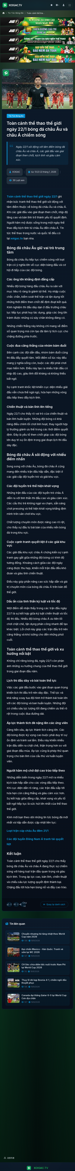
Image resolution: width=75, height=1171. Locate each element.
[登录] (63, 5)
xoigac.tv (16, 238)
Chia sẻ (23, 905)
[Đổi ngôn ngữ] (57, 5)
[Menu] (70, 5)
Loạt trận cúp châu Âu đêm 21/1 (28, 830)
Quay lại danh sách (54, 904)
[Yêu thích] (51, 5)
